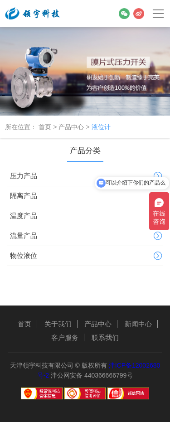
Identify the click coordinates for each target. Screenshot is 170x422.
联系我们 (105, 337)
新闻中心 (138, 324)
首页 (45, 127)
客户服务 (64, 337)
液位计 (101, 127)
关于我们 (58, 324)
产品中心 (71, 127)
